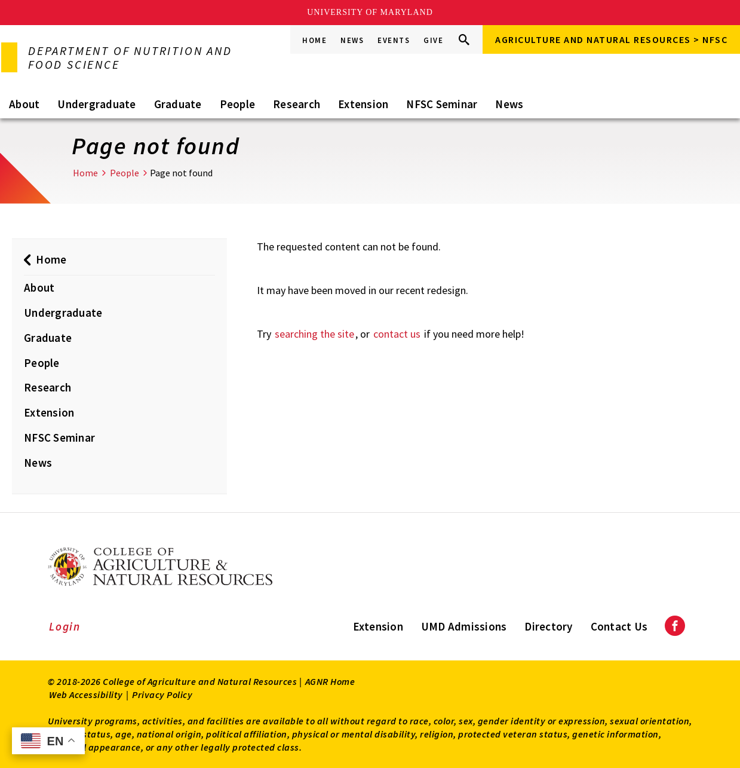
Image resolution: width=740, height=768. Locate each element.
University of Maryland (370, 12)
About (24, 104)
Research (296, 104)
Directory (548, 626)
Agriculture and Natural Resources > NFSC (611, 39)
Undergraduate (96, 104)
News (352, 40)
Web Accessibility (86, 694)
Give (433, 40)
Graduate (178, 104)
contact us (396, 334)
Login (65, 626)
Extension (363, 104)
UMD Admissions (464, 626)
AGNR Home (330, 681)
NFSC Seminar (441, 104)
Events (393, 40)
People (238, 104)
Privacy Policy (162, 694)
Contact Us (619, 626)
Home (314, 40)
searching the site (314, 334)
